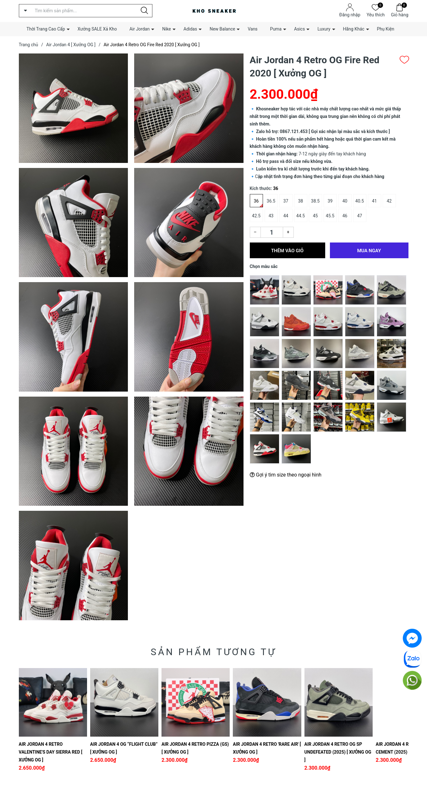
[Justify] (144, 10)
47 (359, 215)
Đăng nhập (349, 14)
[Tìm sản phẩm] (85, 10)
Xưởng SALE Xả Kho (97, 28)
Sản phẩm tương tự (213, 651)
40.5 (359, 200)
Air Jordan (139, 28)
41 (374, 200)
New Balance (222, 28)
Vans (252, 28)
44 (285, 215)
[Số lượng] (272, 232)
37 (285, 200)
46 (345, 215)
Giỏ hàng (399, 14)
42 (389, 200)
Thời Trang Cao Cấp (45, 28)
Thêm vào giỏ (287, 251)
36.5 (271, 200)
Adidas (190, 28)
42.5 (256, 215)
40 (345, 200)
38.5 (315, 200)
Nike (166, 28)
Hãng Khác (353, 28)
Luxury (323, 28)
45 (315, 215)
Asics (299, 28)
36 (256, 200)
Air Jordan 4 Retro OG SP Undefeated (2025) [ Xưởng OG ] (337, 752)
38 (300, 200)
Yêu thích (376, 14)
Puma (276, 28)
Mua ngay (369, 251)
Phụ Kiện (385, 28)
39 (330, 200)
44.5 (300, 215)
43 (271, 215)
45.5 (330, 215)
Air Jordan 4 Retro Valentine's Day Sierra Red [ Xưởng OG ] (50, 752)
